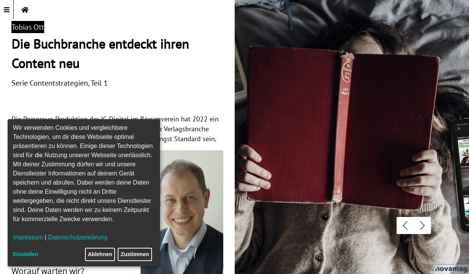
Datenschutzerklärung (77, 237)
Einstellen (25, 254)
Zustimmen (135, 254)
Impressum (28, 237)
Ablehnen (100, 254)
